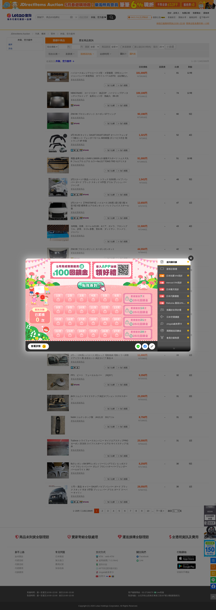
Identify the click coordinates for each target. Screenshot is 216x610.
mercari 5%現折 (174, 282)
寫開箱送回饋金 (174, 330)
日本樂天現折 (174, 289)
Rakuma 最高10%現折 (174, 302)
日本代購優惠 (174, 296)
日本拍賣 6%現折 (174, 275)
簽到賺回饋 (174, 261)
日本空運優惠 (174, 316)
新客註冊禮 (174, 268)
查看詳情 (35, 346)
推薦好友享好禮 (174, 309)
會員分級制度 (174, 337)
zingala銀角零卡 (174, 323)
